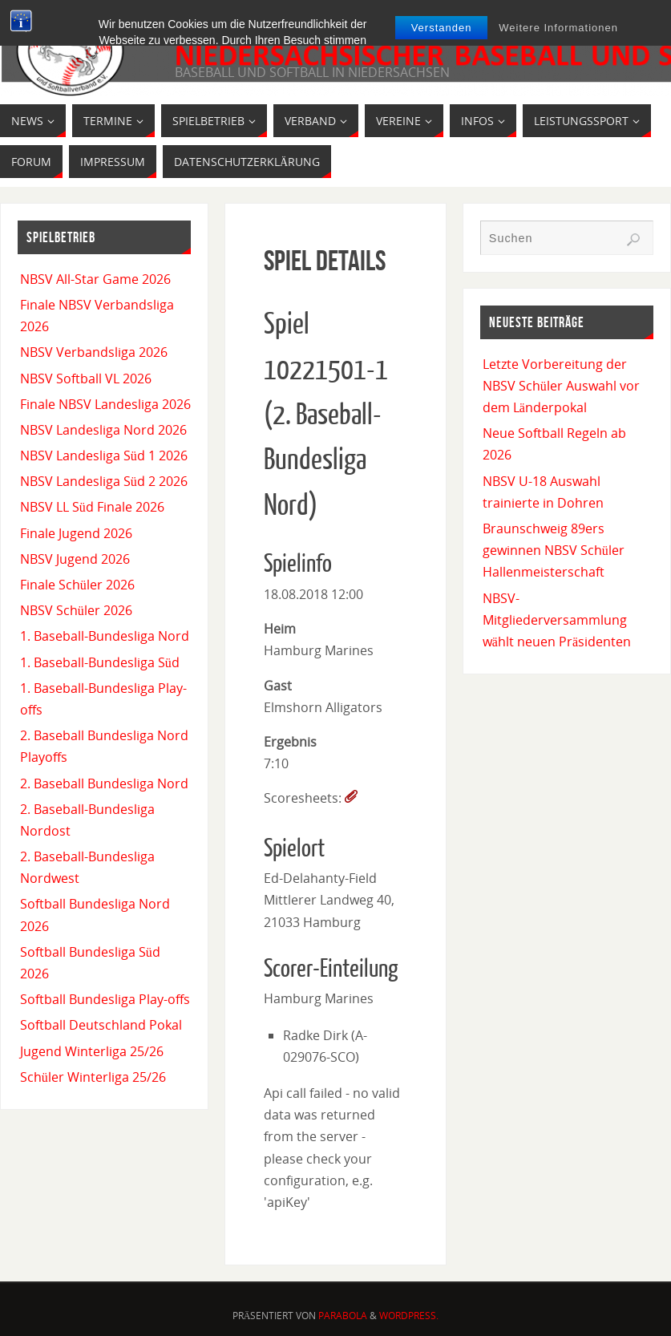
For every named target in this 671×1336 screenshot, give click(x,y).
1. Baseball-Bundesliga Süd (100, 662)
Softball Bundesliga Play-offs (105, 999)
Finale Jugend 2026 (76, 533)
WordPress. (409, 1315)
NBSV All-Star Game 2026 (95, 279)
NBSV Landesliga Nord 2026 (103, 430)
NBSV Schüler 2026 (76, 610)
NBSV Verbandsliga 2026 (94, 352)
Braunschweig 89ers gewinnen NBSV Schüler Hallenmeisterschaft (554, 550)
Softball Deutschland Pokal (101, 1025)
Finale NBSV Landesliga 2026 (105, 404)
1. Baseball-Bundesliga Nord (104, 636)
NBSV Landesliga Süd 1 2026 (104, 455)
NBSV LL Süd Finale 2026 (92, 507)
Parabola (342, 1315)
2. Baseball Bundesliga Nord (104, 783)
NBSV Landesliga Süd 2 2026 (104, 481)
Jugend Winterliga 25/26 (92, 1051)
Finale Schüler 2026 (77, 584)
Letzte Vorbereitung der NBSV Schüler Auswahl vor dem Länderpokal (561, 385)
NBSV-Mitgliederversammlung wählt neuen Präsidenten (557, 619)
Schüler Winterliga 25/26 (93, 1077)
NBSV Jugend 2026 (75, 559)
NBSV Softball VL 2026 (86, 378)
